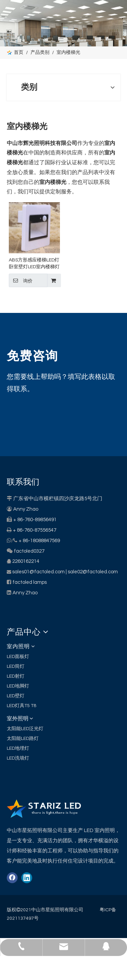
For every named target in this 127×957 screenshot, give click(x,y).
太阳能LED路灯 (23, 738)
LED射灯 (15, 676)
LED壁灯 (15, 696)
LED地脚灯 (18, 686)
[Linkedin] (26, 877)
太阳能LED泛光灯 (25, 728)
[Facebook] (12, 877)
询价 (21, 280)
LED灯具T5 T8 (21, 705)
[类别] (63, 23)
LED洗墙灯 (18, 758)
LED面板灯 (18, 656)
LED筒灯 (15, 666)
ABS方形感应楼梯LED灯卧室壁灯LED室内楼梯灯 (34, 263)
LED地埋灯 (18, 748)
